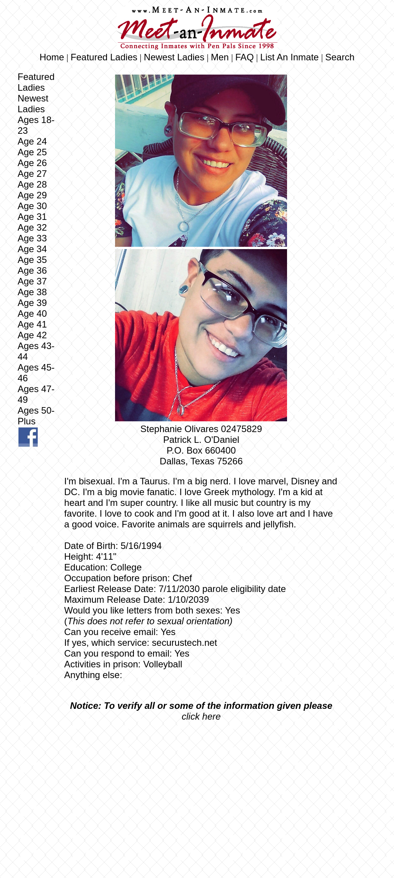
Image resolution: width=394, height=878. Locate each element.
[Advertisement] (201, 785)
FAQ (244, 57)
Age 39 (32, 303)
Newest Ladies (174, 57)
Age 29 (34, 195)
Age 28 (32, 184)
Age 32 (32, 227)
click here (201, 716)
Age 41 (32, 324)
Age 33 (34, 238)
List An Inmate (289, 57)
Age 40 (32, 313)
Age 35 (32, 259)
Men (220, 57)
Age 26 (32, 163)
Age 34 (32, 249)
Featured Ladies (104, 57)
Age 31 (34, 216)
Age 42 (34, 335)
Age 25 (32, 152)
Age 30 (32, 206)
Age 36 (32, 270)
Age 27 (34, 173)
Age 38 (32, 292)
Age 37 (32, 281)
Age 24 (32, 141)
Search (339, 57)
